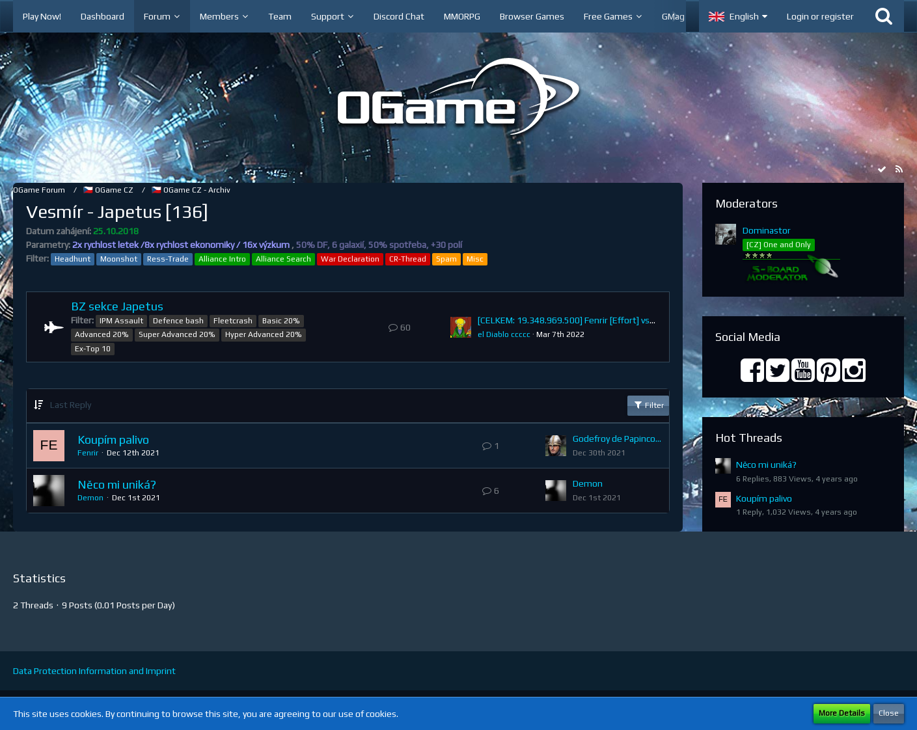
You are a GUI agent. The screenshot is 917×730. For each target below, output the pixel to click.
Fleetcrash (233, 320)
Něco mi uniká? (116, 484)
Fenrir (87, 452)
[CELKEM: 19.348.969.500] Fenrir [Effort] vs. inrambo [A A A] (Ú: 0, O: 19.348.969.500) (647, 320)
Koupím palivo (113, 439)
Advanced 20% (102, 334)
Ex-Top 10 (93, 348)
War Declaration (350, 259)
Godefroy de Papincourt (618, 438)
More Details (842, 713)
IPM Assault (121, 320)
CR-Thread (407, 259)
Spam (446, 259)
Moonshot (118, 259)
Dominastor (767, 230)
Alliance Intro (222, 259)
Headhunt (72, 259)
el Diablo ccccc (504, 334)
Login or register (820, 16)
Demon (90, 497)
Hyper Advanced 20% (263, 334)
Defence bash (178, 320)
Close (889, 713)
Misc (475, 259)
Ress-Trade (168, 259)
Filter (648, 404)
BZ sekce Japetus (117, 306)
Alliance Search (283, 259)
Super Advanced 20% (177, 334)
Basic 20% (281, 320)
